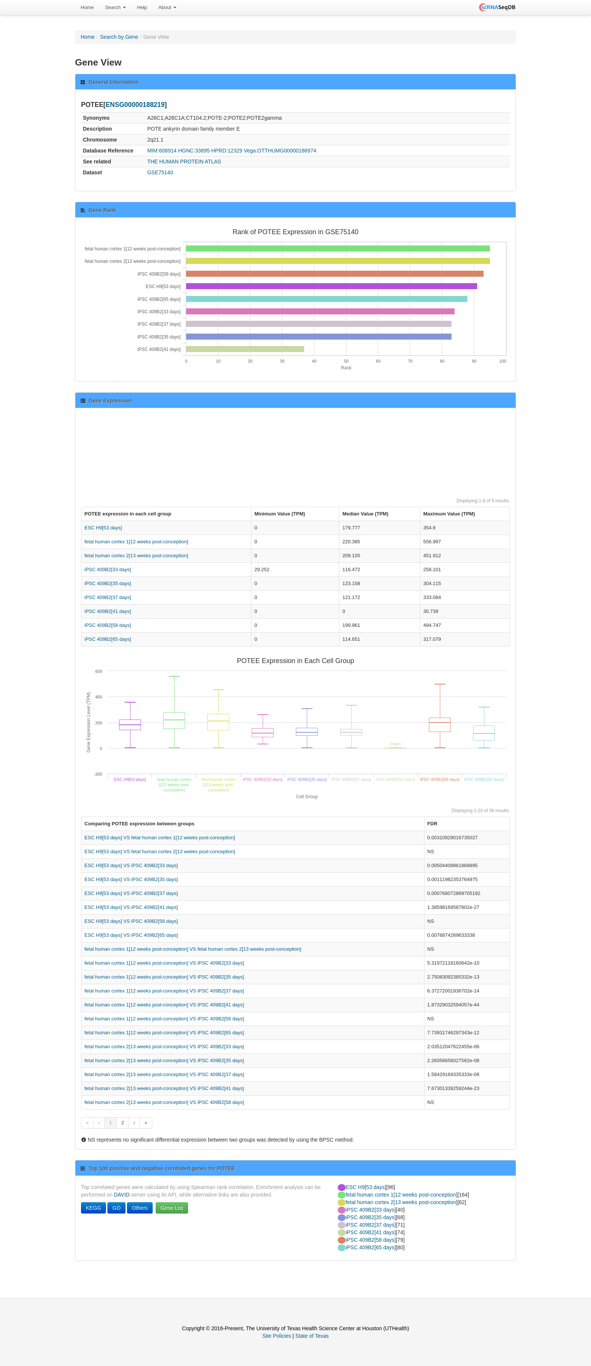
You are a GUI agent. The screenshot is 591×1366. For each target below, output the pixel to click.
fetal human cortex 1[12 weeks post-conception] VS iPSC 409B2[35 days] (164, 977)
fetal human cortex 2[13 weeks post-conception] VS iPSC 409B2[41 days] (164, 1088)
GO (116, 1208)
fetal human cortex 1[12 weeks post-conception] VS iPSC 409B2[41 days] (164, 1005)
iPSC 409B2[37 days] (107, 597)
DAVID (122, 1195)
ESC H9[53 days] (103, 528)
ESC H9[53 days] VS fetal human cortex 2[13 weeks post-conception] (159, 851)
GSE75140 (160, 172)
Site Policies (276, 1336)
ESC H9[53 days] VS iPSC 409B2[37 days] (131, 893)
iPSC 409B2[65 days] (107, 639)
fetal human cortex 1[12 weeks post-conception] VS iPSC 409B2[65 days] (164, 1032)
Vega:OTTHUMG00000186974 (280, 151)
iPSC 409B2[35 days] (107, 583)
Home (87, 7)
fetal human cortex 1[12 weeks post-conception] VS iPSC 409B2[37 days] (164, 991)
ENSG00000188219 (135, 104)
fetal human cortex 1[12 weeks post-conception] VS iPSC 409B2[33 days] (164, 963)
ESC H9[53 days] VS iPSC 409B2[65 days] (131, 935)
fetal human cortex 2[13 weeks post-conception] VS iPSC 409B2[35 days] (164, 1060)
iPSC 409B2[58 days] (107, 625)
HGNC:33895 (194, 151)
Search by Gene (119, 37)
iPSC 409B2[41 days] (107, 611)
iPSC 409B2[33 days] (107, 569)
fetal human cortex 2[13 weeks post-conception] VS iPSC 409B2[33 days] (164, 1046)
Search (115, 7)
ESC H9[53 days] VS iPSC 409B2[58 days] (131, 921)
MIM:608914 (162, 151)
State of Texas (312, 1336)
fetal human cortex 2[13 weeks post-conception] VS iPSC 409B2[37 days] (164, 1074)
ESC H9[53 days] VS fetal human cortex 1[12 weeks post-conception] (159, 837)
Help (142, 7)
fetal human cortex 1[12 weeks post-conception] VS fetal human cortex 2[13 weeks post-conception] (192, 949)
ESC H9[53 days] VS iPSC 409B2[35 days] (131, 879)
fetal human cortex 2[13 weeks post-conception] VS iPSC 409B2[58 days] (164, 1102)
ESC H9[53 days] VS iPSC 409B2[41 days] (131, 907)
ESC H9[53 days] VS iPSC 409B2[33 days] (131, 865)
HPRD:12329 (226, 151)
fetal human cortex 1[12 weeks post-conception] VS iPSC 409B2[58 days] (164, 1018)
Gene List (172, 1208)
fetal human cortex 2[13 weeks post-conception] (136, 555)
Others (140, 1208)
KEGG (93, 1208)
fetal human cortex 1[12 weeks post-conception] (136, 541)
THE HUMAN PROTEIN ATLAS (184, 162)
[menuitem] (87, 7)
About (167, 7)
